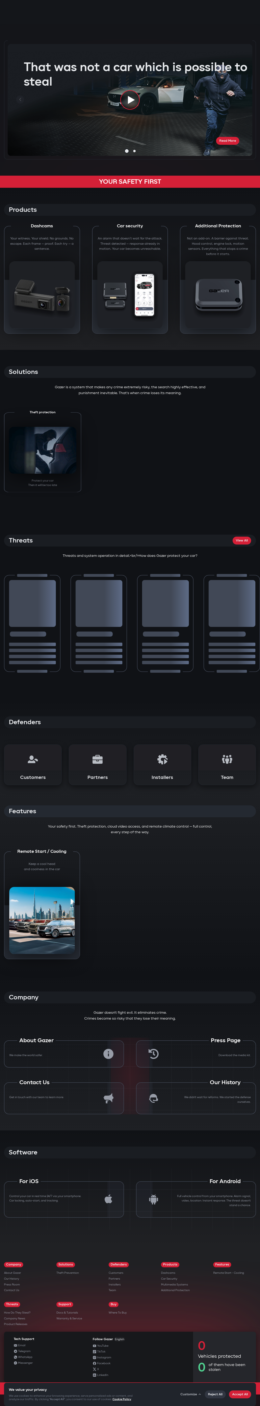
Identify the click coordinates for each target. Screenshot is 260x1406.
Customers (116, 1273)
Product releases (15, 1324)
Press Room (12, 1284)
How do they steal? (17, 1312)
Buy (113, 1304)
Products (170, 1264)
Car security (169, 1278)
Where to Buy (118, 1312)
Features (222, 1264)
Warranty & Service (69, 1318)
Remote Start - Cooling (228, 1273)
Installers (115, 1284)
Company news (14, 1318)
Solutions (65, 1264)
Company (13, 1264)
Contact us (11, 1290)
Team (112, 1290)
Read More (227, 141)
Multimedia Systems (174, 1284)
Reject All (215, 1394)
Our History (11, 1278)
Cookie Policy (121, 1399)
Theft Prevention (67, 1273)
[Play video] (130, 100)
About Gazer (12, 1273)
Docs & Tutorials (67, 1312)
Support (64, 1304)
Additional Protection (175, 1290)
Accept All (240, 1394)
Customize (191, 1394)
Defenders (119, 1264)
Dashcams (168, 1273)
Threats (12, 1304)
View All (242, 540)
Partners (114, 1278)
